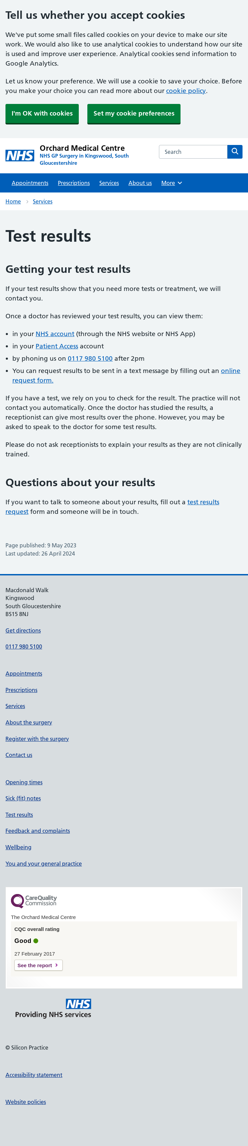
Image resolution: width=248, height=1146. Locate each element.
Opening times (23, 782)
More (172, 183)
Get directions (23, 630)
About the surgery (28, 722)
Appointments (30, 182)
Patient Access (57, 346)
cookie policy (186, 91)
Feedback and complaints (37, 830)
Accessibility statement (33, 1074)
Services (109, 182)
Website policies (25, 1101)
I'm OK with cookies (42, 113)
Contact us (18, 754)
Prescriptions (74, 182)
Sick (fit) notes (23, 798)
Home (13, 201)
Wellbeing (18, 847)
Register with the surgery (37, 738)
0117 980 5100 (90, 358)
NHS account (55, 334)
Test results (19, 814)
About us (140, 182)
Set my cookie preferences (134, 113)
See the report (34, 965)
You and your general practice (43, 863)
